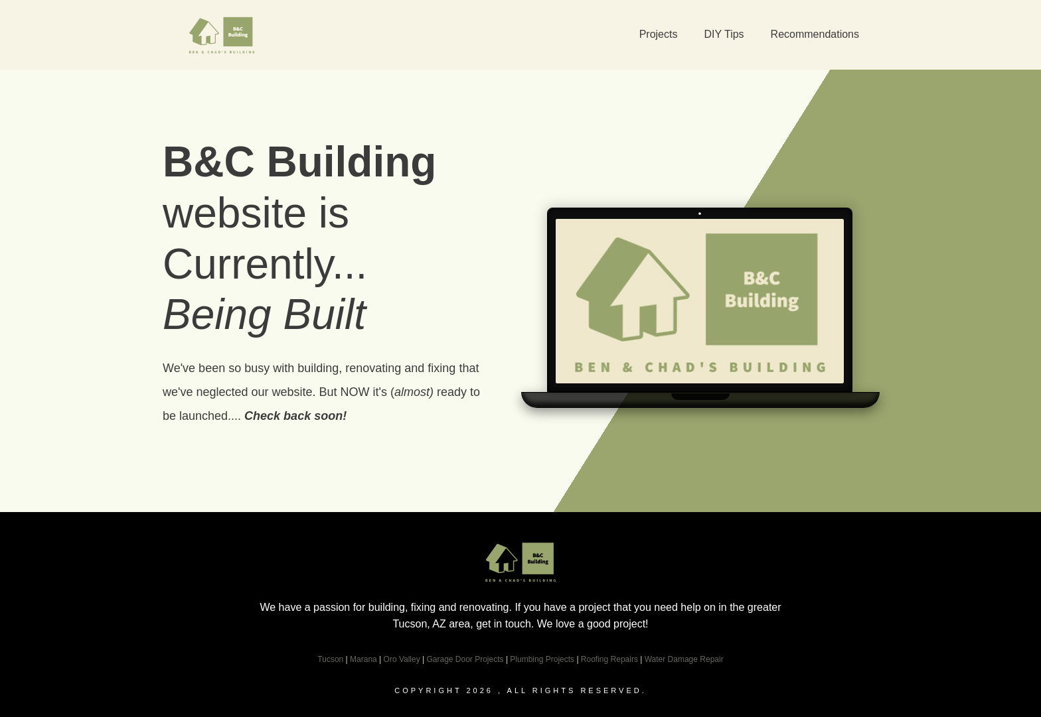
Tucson (330, 659)
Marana (363, 659)
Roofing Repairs (609, 659)
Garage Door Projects (464, 659)
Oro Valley (402, 659)
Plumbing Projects (542, 659)
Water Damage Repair (684, 659)
